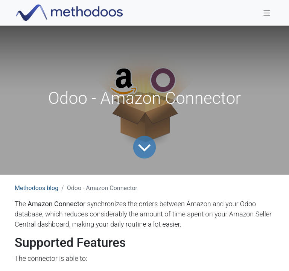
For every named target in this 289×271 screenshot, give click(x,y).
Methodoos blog (36, 188)
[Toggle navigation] (267, 12)
